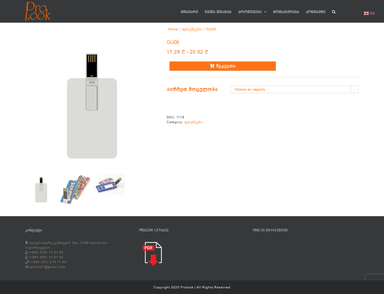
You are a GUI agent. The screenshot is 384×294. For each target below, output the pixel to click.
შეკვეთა (223, 66)
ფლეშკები (193, 122)
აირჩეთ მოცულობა (192, 89)
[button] (333, 11)
